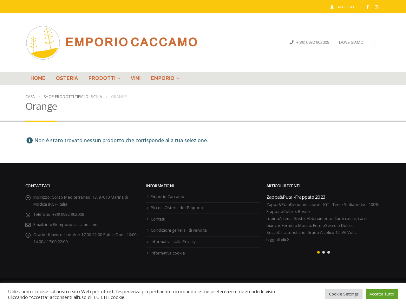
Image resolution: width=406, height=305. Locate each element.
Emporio (162, 78)
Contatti (158, 219)
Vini (136, 78)
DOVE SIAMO (351, 42)
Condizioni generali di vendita (179, 230)
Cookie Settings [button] (344, 294)
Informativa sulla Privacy (173, 241)
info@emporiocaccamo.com (71, 224)
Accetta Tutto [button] (382, 294)
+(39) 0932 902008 (312, 42)
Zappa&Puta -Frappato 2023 (295, 197)
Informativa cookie (168, 253)
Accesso (341, 6)
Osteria (67, 78)
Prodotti (101, 78)
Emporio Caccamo (167, 196)
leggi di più (277, 239)
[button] (318, 252)
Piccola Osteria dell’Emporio (177, 207)
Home (37, 78)
